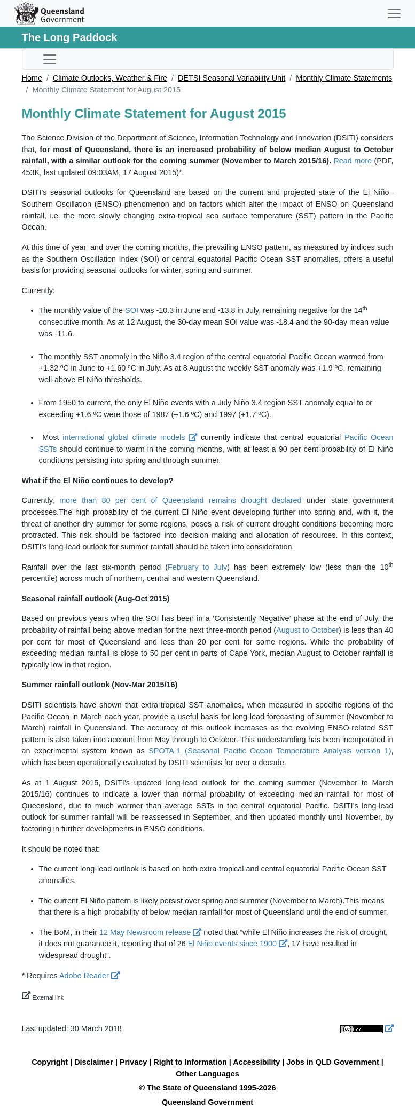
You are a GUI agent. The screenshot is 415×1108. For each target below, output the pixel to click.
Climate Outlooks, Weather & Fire (110, 78)
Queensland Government (207, 1102)
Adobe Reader (89, 975)
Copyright (50, 1062)
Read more (352, 160)
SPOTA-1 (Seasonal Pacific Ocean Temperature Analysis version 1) (269, 750)
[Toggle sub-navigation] (49, 59)
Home (32, 78)
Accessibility (256, 1062)
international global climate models (129, 437)
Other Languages (207, 1074)
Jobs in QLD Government (333, 1062)
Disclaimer (93, 1062)
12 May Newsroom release (150, 932)
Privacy (133, 1062)
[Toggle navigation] (394, 13)
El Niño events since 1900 (237, 943)
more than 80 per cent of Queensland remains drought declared (180, 500)
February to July (197, 567)
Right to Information (189, 1062)
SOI (131, 310)
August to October (307, 630)
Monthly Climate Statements (344, 78)
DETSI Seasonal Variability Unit (231, 78)
